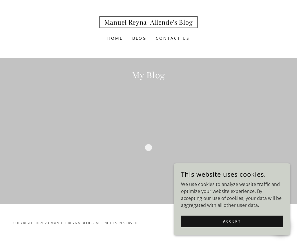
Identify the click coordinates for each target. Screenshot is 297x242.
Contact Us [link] (173, 38)
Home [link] (115, 38)
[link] (148, 23)
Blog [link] (139, 38)
